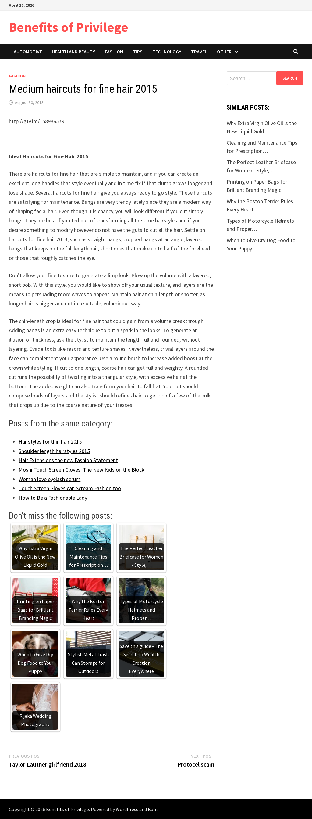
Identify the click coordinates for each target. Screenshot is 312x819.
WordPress (127, 809)
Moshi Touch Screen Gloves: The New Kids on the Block (81, 469)
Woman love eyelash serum (49, 479)
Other (224, 51)
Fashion (114, 51)
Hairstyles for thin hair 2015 (50, 441)
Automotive (28, 51)
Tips (138, 51)
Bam (153, 809)
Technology (166, 51)
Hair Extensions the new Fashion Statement (68, 460)
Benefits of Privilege (68, 27)
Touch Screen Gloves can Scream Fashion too (70, 488)
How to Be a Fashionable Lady (53, 497)
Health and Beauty (73, 51)
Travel (199, 51)
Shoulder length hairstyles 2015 (54, 450)
